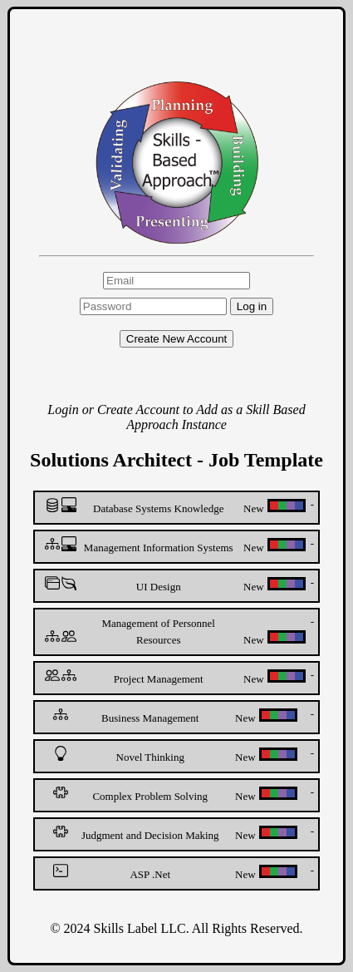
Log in (252, 306)
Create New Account (177, 339)
